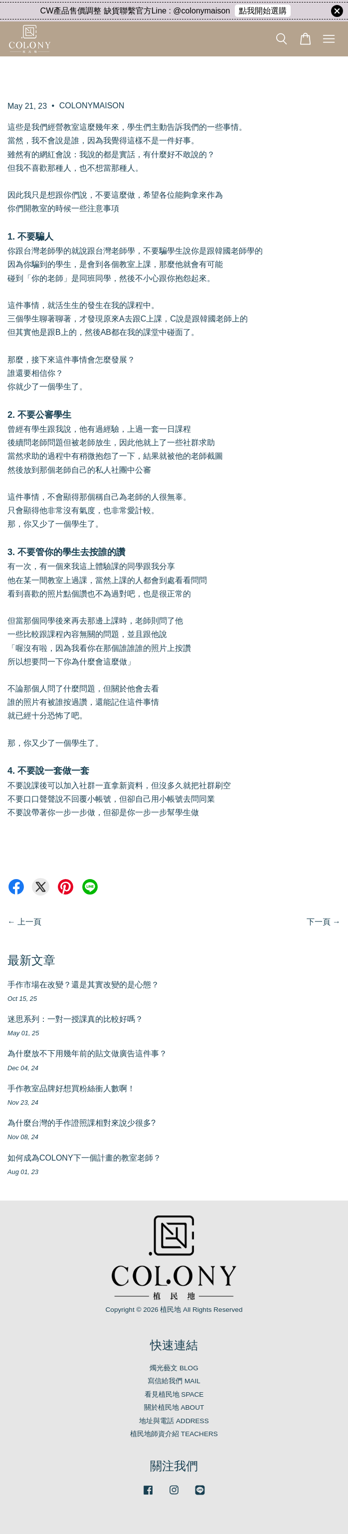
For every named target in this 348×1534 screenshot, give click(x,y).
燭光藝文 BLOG (174, 1368)
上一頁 (29, 922)
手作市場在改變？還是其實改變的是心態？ (83, 984)
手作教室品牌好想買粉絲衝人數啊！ (71, 1088)
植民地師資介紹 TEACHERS (174, 1434)
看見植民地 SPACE (174, 1394)
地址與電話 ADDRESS (174, 1421)
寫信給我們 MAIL (174, 1381)
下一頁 (319, 922)
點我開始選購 (263, 10)
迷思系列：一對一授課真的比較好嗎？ (75, 1019)
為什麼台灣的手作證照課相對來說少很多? (81, 1123)
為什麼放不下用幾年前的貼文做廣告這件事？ (87, 1053)
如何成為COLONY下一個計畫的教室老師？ (84, 1158)
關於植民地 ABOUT (174, 1407)
